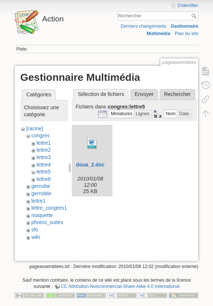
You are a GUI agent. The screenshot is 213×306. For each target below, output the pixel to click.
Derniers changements (143, 26)
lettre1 (43, 143)
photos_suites (47, 222)
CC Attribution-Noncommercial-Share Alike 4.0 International (120, 286)
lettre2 (43, 150)
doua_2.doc (90, 165)
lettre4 (43, 165)
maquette (42, 215)
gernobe (40, 186)
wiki (35, 237)
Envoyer (144, 94)
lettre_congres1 (49, 208)
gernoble (41, 193)
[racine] (34, 128)
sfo (34, 230)
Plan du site (186, 33)
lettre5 (43, 172)
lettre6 (43, 179)
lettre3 (43, 157)
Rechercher (194, 15)
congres (40, 135)
